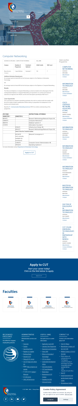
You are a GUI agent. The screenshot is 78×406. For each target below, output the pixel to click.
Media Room (45, 372)
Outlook (33, 372)
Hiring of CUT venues (28, 359)
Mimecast (25, 374)
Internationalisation (47, 366)
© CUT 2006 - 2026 (27, 389)
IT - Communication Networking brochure (19, 107)
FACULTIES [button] (13, 31)
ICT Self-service (27, 377)
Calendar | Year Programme (49, 346)
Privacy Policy (36, 389)
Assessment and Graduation (49, 349)
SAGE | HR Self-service (28, 379)
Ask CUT (63, 373)
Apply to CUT (39, 275)
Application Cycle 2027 (48, 344)
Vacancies (26, 344)
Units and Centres (46, 382)
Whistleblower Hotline (66, 383)
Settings (65, 399)
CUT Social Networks (47, 369)
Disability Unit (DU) (47, 379)
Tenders (25, 346)
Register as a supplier (28, 351)
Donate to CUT (27, 356)
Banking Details (27, 354)
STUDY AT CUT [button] (14, 21)
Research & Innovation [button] (17, 26)
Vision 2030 (45, 351)
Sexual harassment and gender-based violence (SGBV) (67, 378)
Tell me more (68, 394)
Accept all (50, 399)
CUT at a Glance (46, 359)
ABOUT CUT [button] (13, 35)
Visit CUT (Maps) (65, 344)
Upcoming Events (27, 349)
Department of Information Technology (28, 147)
